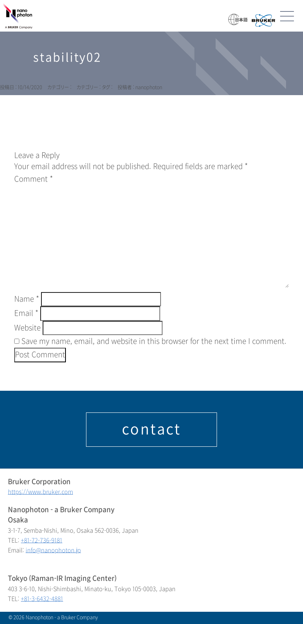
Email (26, 313)
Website (27, 328)
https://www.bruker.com (40, 492)
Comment (33, 179)
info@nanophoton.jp (53, 550)
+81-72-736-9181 (41, 540)
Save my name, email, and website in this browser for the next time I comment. (153, 341)
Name (26, 299)
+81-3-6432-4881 (42, 599)
